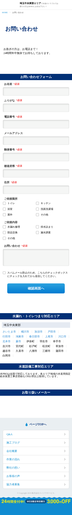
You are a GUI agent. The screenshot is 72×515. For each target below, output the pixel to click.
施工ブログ (13, 442)
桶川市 (25, 331)
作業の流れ (13, 459)
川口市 (62, 336)
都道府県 (9, 166)
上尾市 (49, 336)
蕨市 (18, 341)
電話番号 (9, 116)
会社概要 (11, 451)
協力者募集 (13, 484)
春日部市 (34, 336)
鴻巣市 (20, 336)
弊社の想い (13, 467)
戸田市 (52, 331)
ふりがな (9, 100)
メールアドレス (13, 133)
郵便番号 (9, 149)
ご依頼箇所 (10, 198)
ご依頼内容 (10, 222)
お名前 (8, 84)
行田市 (7, 336)
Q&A (9, 434)
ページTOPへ (37, 424)
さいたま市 (9, 331)
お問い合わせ (12, 246)
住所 (6, 182)
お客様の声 (13, 476)
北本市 (7, 341)
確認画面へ (36, 288)
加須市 (39, 331)
